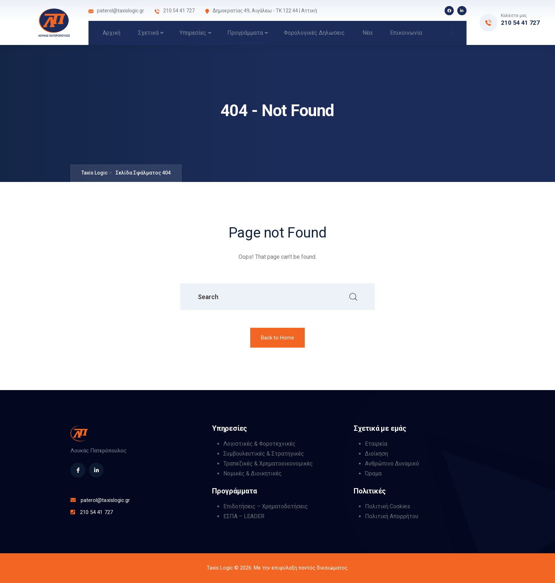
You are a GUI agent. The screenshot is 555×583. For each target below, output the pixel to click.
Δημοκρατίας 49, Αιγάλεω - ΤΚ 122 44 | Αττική (265, 10)
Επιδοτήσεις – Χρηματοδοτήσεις (265, 506)
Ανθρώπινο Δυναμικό (392, 463)
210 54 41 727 (520, 22)
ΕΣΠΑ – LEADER (243, 516)
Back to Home (277, 338)
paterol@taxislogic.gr (120, 10)
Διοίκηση (376, 453)
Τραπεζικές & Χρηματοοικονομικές (268, 463)
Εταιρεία (376, 443)
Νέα (367, 32)
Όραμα (373, 473)
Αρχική (111, 32)
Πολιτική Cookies (387, 506)
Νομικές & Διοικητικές (252, 473)
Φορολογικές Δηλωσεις (314, 32)
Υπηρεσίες (192, 32)
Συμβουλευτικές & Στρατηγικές (263, 453)
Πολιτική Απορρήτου (391, 516)
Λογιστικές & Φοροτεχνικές (259, 443)
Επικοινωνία (406, 32)
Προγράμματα (245, 32)
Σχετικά (148, 32)
